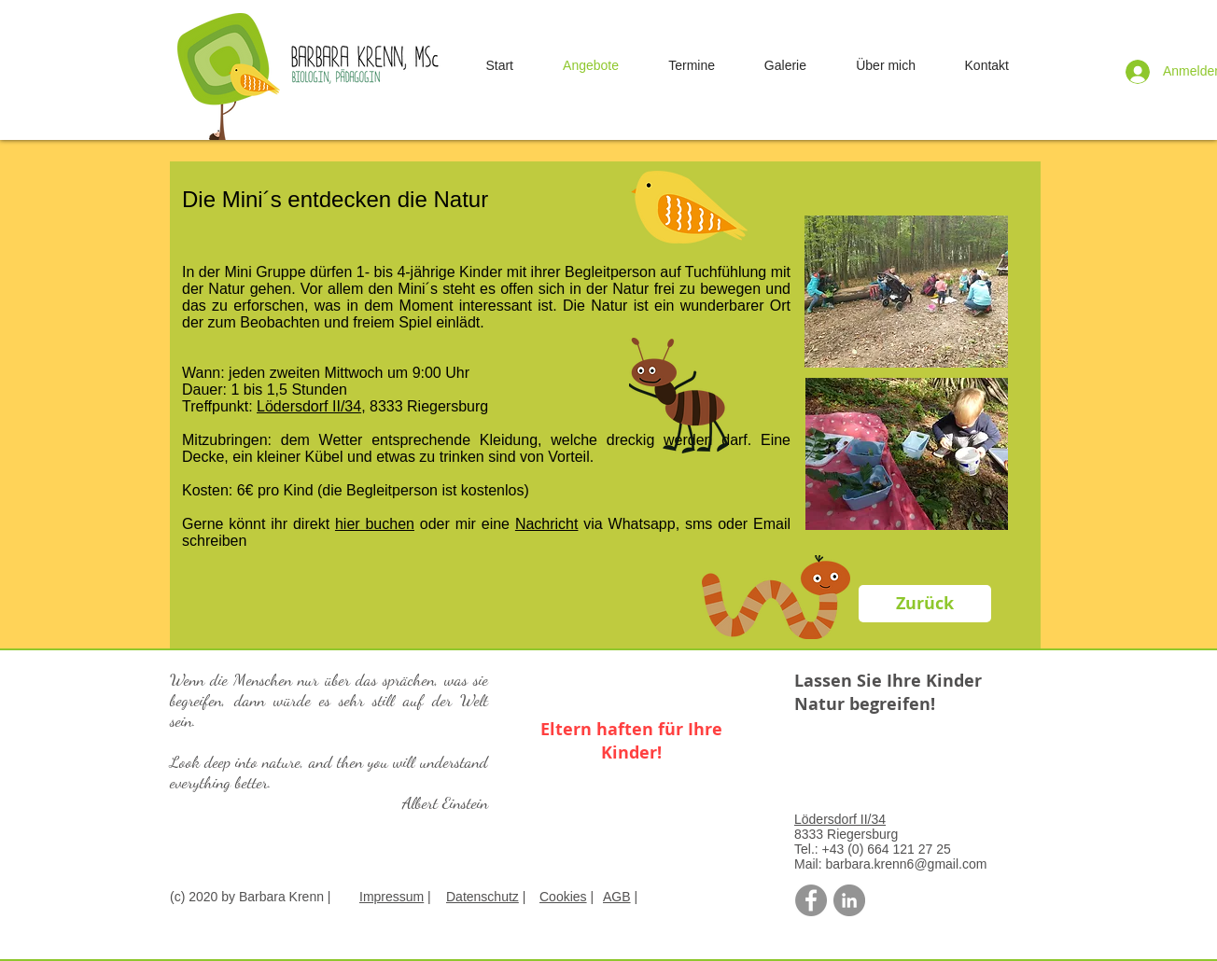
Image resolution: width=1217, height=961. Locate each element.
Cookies (563, 896)
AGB (617, 896)
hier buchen (374, 524)
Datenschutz (482, 896)
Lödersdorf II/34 (309, 406)
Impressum (391, 896)
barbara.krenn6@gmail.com (905, 864)
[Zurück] (925, 603)
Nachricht (547, 524)
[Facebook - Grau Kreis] (811, 900)
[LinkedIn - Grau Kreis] (849, 900)
